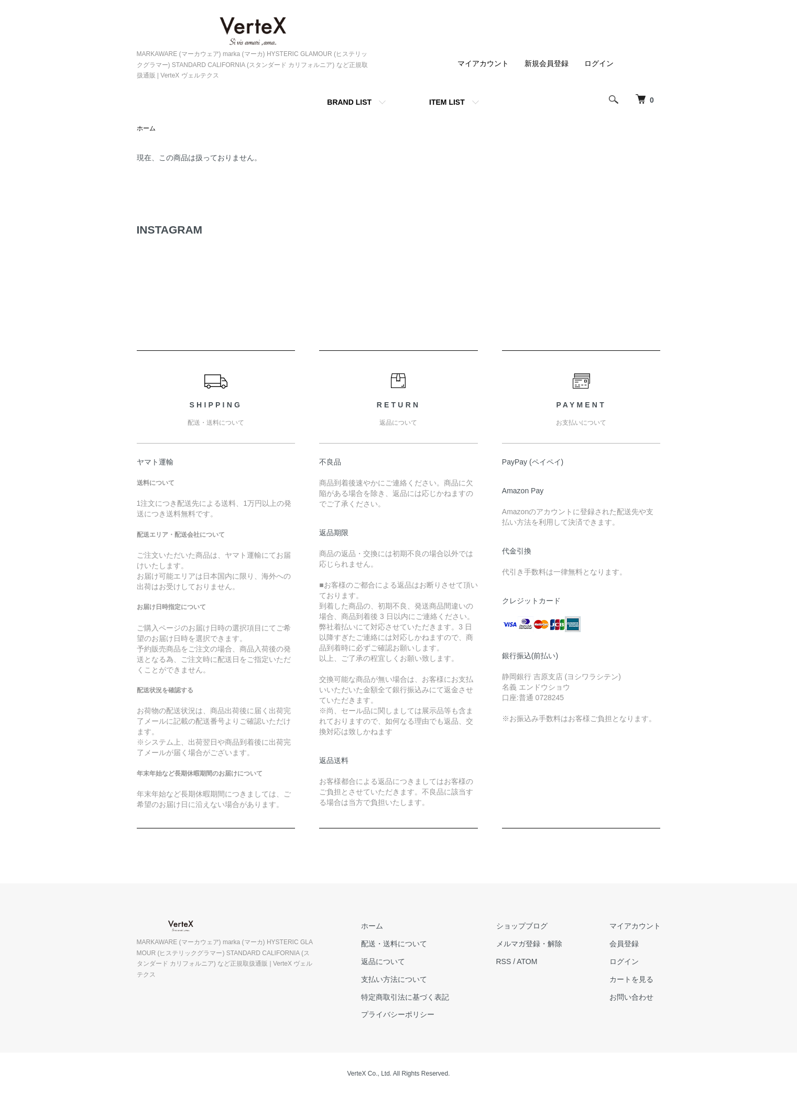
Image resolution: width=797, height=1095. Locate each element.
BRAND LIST (349, 102)
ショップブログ (522, 926)
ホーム (146, 128)
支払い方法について (394, 979)
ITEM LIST (447, 102)
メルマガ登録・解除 (529, 943)
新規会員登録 (547, 63)
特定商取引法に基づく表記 (405, 997)
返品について (383, 961)
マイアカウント (483, 63)
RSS (503, 961)
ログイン (599, 63)
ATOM (527, 961)
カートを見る (631, 979)
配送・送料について (394, 943)
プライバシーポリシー (397, 1014)
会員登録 (624, 943)
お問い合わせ (631, 997)
